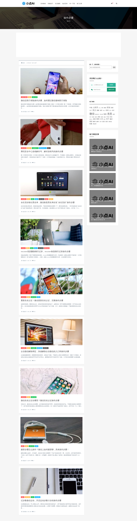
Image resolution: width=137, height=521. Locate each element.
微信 (30, 97)
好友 (29, 199)
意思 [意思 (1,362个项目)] (109, 113)
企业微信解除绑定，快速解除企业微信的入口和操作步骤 (45, 351)
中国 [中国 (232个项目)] (90, 107)
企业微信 (24, 348)
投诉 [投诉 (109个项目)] (96, 117)
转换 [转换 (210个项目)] (90, 124)
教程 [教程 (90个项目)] (105, 117)
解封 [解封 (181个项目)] (94, 121)
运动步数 (37, 497)
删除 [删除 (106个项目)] (105, 107)
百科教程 (43, 3)
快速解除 (34, 348)
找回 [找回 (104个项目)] (93, 117)
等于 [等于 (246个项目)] (107, 119)
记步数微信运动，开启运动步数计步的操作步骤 (41, 500)
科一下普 (72, 3)
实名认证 (24, 297)
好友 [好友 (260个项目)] (107, 110)
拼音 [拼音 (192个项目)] (99, 117)
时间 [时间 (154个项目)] (111, 117)
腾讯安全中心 (43, 148)
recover (23, 248)
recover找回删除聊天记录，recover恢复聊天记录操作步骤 (45, 251)
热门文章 (79, 3)
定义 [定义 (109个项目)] (110, 110)
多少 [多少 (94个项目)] (104, 110)
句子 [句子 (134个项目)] (90, 110)
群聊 (36, 446)
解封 (49, 148)
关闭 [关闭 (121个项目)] (102, 107)
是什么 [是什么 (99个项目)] (90, 119)
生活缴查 (57, 3)
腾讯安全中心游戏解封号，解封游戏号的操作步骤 (42, 151)
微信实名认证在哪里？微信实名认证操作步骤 (40, 400)
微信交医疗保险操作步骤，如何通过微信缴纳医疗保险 (44, 100)
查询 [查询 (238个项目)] (97, 119)
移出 (46, 199)
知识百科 (65, 3)
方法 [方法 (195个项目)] (107, 117)
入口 (29, 348)
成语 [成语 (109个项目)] (114, 114)
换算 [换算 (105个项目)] (102, 117)
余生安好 (24, 199)
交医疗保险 (24, 97)
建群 (23, 446)
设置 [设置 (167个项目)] (103, 121)
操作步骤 (35, 97)
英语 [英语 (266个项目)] (90, 121)
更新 (39, 297)
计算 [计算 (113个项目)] (100, 121)
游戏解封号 (35, 148)
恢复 (36, 199)
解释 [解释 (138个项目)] (97, 121)
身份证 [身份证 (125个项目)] (110, 121)
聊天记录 (47, 248)
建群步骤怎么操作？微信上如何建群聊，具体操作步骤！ (45, 449)
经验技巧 (50, 3)
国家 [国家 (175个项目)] (98, 110)
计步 (33, 497)
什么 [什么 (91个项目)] (100, 107)
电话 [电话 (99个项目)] (104, 119)
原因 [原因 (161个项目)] (112, 107)
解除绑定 (46, 348)
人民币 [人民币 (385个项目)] (95, 107)
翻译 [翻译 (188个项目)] (111, 119)
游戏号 (29, 148)
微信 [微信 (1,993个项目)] (92, 113)
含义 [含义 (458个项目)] (94, 110)
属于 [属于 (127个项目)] (113, 110)
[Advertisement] (68, 45)
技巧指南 (25, 111)
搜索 (114, 67)
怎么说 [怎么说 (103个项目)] (101, 114)
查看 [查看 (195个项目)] (94, 119)
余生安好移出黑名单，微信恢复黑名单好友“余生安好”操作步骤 (48, 202)
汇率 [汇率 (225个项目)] (101, 119)
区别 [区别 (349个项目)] (108, 107)
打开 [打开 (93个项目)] (90, 117)
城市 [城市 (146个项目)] (101, 110)
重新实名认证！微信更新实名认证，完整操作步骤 (42, 300)
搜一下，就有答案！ (94, 64)
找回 (36, 248)
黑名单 (51, 199)
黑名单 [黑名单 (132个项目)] (94, 124)
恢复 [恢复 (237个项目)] (105, 114)
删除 (28, 248)
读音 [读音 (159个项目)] (106, 121)
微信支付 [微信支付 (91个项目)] (97, 114)
